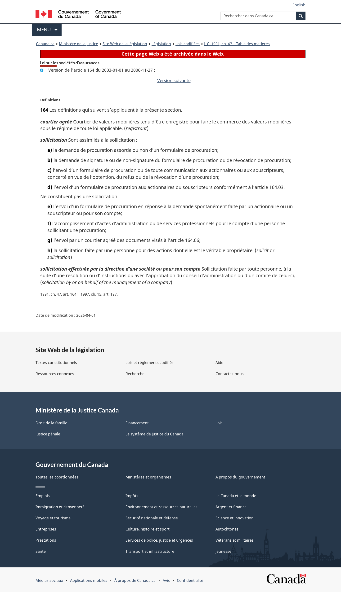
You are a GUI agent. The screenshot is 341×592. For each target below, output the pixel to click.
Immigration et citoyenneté (60, 506)
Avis (166, 580)
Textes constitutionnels (56, 362)
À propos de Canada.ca (135, 580)
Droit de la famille (51, 422)
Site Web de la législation (125, 43)
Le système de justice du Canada (155, 434)
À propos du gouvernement (240, 477)
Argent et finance (231, 506)
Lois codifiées (187, 43)
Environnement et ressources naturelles (161, 506)
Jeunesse (223, 551)
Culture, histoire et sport (148, 529)
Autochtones (226, 529)
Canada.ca (45, 43)
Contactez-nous (229, 373)
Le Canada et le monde (235, 495)
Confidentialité (190, 580)
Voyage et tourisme (53, 518)
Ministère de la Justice (78, 43)
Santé (41, 551)
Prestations (46, 540)
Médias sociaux (49, 580)
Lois (219, 422)
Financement (137, 422)
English (298, 5)
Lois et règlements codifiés (150, 362)
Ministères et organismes (148, 477)
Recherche (135, 373)
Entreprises (46, 529)
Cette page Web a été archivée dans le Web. (172, 54)
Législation (161, 43)
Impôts (132, 495)
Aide (219, 362)
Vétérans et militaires (234, 540)
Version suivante (174, 80)
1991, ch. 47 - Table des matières (237, 43)
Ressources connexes (55, 373)
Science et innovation (234, 518)
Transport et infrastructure (150, 551)
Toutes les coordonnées (57, 477)
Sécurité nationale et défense (152, 518)
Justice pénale (48, 434)
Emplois (43, 495)
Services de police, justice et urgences (159, 540)
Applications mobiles (88, 580)
